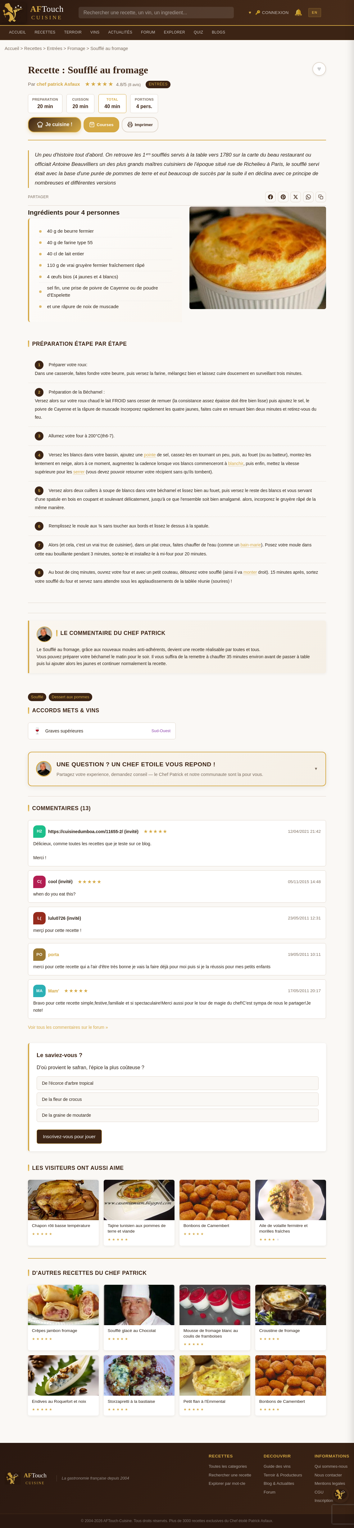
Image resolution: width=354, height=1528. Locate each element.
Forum (148, 32)
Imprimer (140, 124)
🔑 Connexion (272, 12)
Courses (101, 124)
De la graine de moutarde (66, 1115)
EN (314, 12)
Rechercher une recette (230, 1475)
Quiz (198, 32)
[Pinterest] (283, 197)
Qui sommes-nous (331, 1466)
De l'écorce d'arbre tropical (67, 1083)
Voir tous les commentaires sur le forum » (68, 1027)
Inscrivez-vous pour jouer (69, 1136)
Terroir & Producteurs (283, 1475)
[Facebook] (270, 197)
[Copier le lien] (320, 197)
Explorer (174, 32)
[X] (295, 197)
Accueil (17, 32)
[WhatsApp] (308, 197)
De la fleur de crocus (62, 1099)
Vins (94, 32)
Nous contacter (328, 1475)
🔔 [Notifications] (298, 12)
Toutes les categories (228, 1466)
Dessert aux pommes (70, 697)
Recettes (45, 32)
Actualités (120, 32)
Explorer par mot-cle (227, 1483)
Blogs (218, 32)
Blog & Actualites (279, 1483)
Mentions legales (330, 1483)
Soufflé (37, 697)
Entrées (54, 48)
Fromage (76, 48)
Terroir (73, 32)
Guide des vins (277, 1466)
